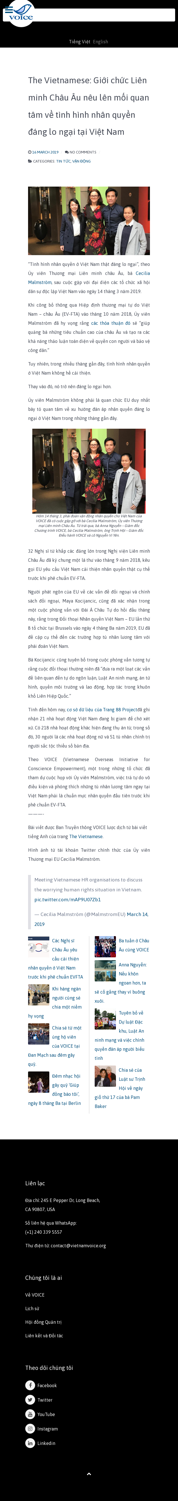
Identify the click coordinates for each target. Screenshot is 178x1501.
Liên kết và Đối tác (44, 1335)
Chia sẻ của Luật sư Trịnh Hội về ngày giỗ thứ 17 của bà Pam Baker (120, 1088)
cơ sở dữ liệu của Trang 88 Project (102, 709)
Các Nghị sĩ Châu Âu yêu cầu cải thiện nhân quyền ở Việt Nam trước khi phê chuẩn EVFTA (55, 958)
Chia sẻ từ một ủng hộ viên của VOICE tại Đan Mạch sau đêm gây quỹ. (55, 1046)
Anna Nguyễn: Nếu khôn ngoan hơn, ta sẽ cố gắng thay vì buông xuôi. (121, 982)
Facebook (41, 1385)
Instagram (41, 1428)
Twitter (38, 1399)
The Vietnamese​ (86, 836)
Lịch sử (32, 1308)
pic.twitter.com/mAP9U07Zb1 (67, 899)
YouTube (40, 1414)
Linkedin (40, 1443)
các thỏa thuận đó (111, 323)
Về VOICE (34, 1294)
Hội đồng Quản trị (43, 1322)
